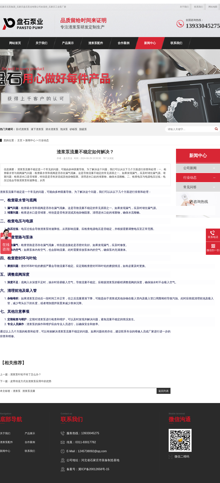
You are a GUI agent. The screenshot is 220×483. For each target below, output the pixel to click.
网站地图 (212, 7)
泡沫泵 (64, 129)
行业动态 (43, 140)
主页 (19, 140)
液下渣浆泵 (37, 129)
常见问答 (190, 187)
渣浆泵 (17, 390)
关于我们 (184, 7)
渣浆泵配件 (95, 43)
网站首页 (15, 43)
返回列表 (163, 390)
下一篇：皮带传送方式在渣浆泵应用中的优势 (25, 381)
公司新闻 (190, 168)
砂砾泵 (73, 129)
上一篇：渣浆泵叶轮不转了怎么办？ (20, 374)
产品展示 (68, 43)
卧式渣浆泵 (22, 129)
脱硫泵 (83, 129)
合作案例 (123, 43)
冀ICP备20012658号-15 (93, 469)
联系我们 (198, 7)
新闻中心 (150, 43)
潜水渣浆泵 (51, 129)
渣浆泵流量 (28, 390)
